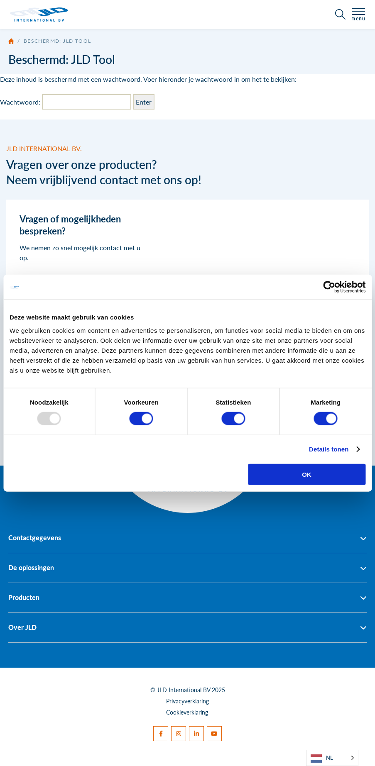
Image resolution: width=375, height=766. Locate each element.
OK (306, 474)
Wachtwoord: (65, 102)
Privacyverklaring (187, 701)
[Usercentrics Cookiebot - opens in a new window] (329, 287)
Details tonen (328, 449)
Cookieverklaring (187, 712)
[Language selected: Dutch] (332, 758)
